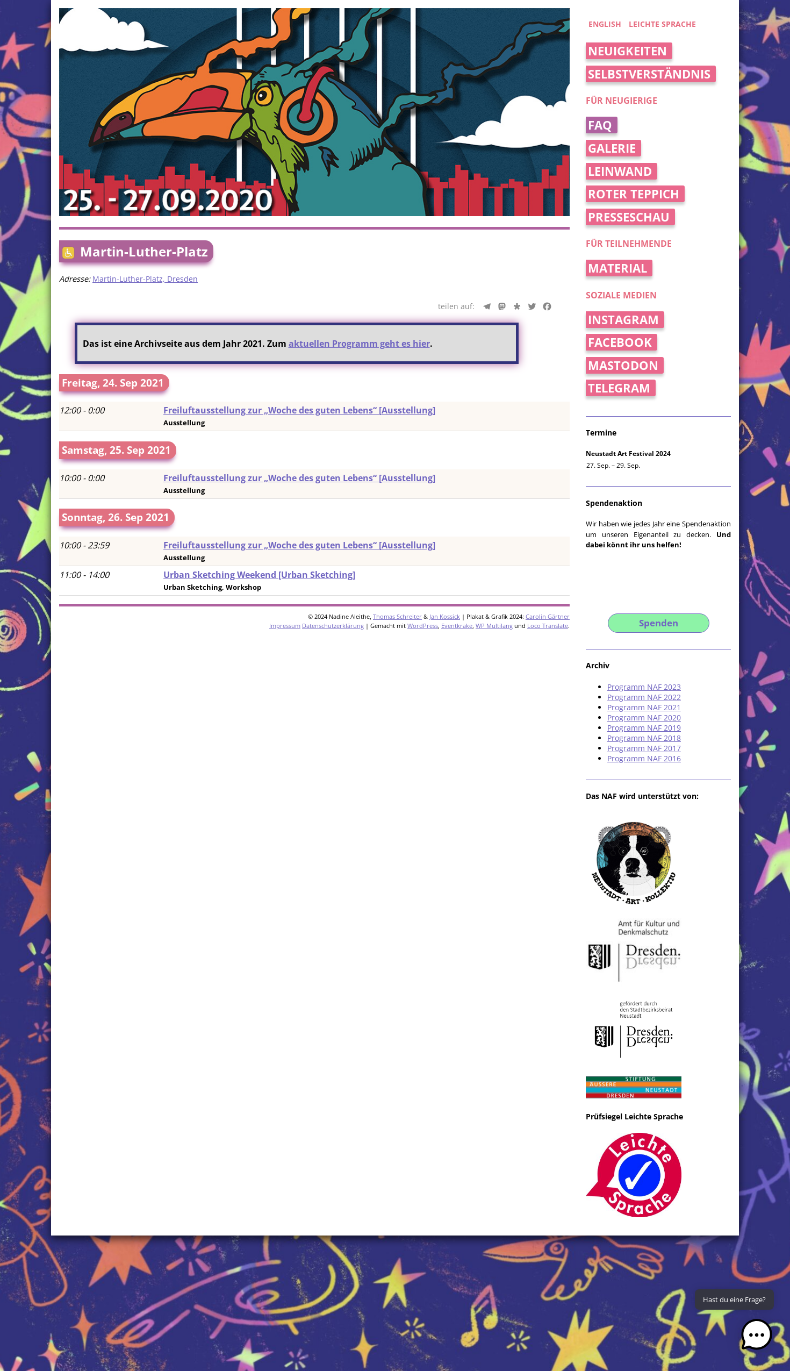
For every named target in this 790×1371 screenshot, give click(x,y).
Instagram (623, 319)
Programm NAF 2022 (644, 697)
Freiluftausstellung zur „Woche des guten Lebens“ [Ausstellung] (299, 410)
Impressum (284, 626)
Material (617, 268)
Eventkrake (456, 626)
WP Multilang (494, 626)
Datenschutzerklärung (333, 626)
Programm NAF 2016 (644, 758)
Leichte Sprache (662, 24)
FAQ (600, 125)
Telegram (619, 388)
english (604, 24)
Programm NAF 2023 (644, 687)
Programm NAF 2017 (644, 748)
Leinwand (620, 171)
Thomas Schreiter (397, 616)
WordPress (422, 626)
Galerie (612, 148)
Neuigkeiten (627, 50)
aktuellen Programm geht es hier (359, 343)
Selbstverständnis (649, 74)
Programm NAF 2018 (644, 738)
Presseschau (629, 217)
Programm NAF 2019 (644, 728)
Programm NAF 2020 (644, 717)
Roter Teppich (633, 193)
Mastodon (623, 365)
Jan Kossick (444, 616)
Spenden (658, 623)
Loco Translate (547, 626)
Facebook (620, 342)
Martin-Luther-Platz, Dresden (145, 279)
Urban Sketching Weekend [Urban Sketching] (259, 575)
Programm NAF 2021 (644, 707)
